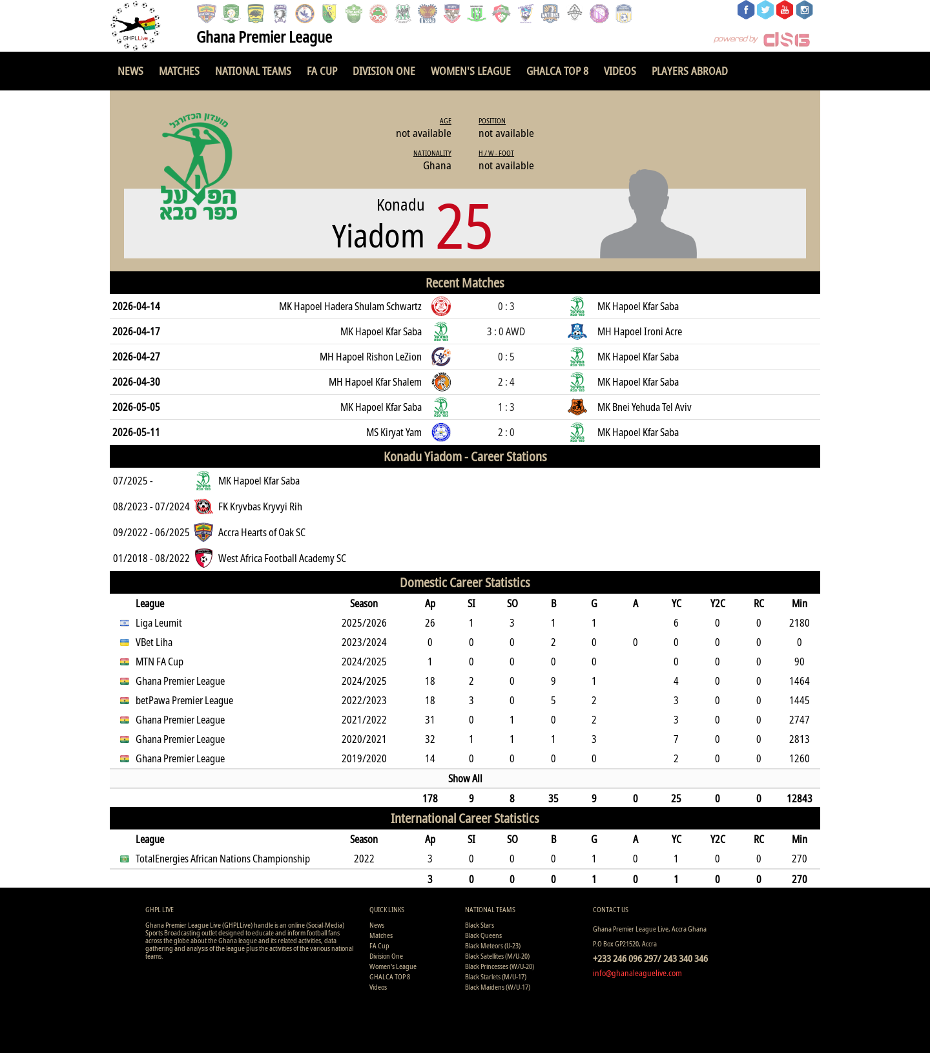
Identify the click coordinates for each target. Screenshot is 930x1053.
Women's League (471, 70)
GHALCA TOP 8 (557, 70)
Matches (179, 70)
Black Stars (479, 925)
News (130, 70)
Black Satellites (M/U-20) (497, 956)
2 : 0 (506, 432)
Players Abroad (690, 70)
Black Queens (483, 935)
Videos (620, 70)
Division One (384, 70)
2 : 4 (506, 382)
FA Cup (322, 70)
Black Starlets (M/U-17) (495, 976)
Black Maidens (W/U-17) (497, 987)
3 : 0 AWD (506, 331)
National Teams (253, 70)
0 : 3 (506, 306)
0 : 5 (506, 356)
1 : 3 (506, 407)
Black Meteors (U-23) (493, 945)
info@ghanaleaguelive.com (637, 973)
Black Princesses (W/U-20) (499, 966)
